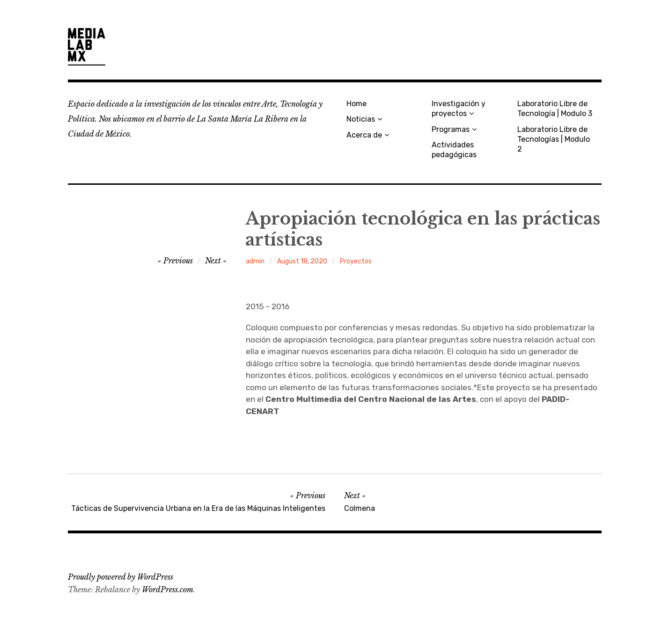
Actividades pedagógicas (454, 149)
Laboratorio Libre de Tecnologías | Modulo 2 (553, 139)
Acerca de (364, 135)
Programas (451, 129)
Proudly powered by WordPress (120, 577)
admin (255, 261)
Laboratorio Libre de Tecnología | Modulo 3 (554, 108)
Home (356, 103)
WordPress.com (167, 589)
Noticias (360, 119)
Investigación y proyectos (458, 108)
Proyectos (356, 261)
